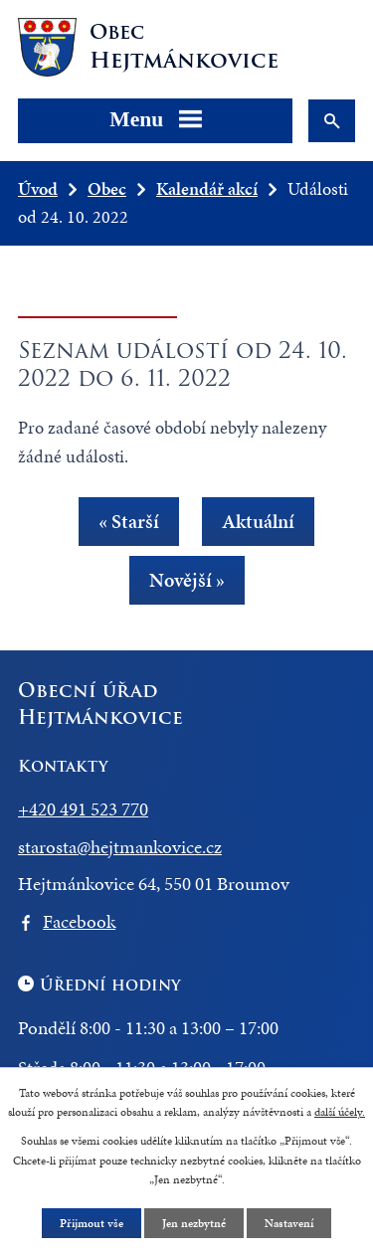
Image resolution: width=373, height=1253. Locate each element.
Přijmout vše (91, 1223)
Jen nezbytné (194, 1223)
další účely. (339, 1112)
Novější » (187, 580)
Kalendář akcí (207, 188)
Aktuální (258, 521)
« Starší (128, 521)
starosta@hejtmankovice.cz (120, 846)
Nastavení (289, 1223)
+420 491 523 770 (83, 809)
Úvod (38, 188)
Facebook (79, 921)
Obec (107, 188)
